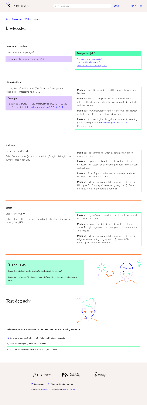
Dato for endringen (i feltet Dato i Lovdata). (27, 344)
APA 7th (28, 19)
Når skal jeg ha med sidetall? (90, 59)
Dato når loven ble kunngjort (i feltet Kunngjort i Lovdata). (33, 349)
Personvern (37, 384)
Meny (133, 6)
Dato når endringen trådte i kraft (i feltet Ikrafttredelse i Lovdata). (36, 338)
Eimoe (63, 389)
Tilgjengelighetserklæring (61, 384)
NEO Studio (44, 389)
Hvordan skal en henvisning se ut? (92, 65)
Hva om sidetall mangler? (88, 62)
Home (8, 19)
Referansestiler (17, 19)
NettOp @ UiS (70, 389)
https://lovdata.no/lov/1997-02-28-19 (44, 107)
